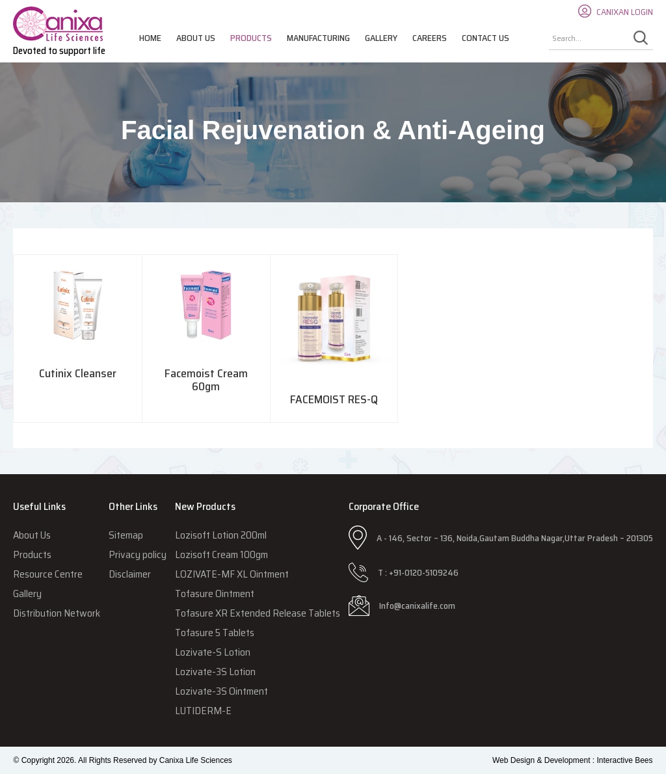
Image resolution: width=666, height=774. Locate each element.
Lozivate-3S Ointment (221, 691)
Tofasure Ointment (214, 593)
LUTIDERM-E (203, 710)
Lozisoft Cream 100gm (221, 554)
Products (251, 38)
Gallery (381, 38)
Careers (429, 38)
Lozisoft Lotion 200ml (221, 535)
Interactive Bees (624, 760)
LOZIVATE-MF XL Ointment (232, 574)
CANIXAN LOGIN (624, 12)
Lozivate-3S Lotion (215, 671)
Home (150, 38)
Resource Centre (48, 574)
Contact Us (485, 38)
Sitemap (126, 535)
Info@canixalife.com (417, 605)
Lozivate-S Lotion (212, 652)
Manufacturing (318, 38)
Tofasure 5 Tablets (214, 632)
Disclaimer (130, 574)
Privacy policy (137, 554)
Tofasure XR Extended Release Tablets (257, 613)
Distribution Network (56, 613)
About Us (195, 38)
